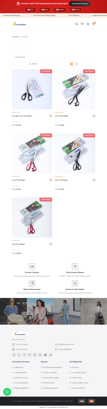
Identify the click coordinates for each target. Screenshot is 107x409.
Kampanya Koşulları (51, 388)
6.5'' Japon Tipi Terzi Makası (22, 116)
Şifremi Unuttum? (78, 388)
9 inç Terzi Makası (61, 180)
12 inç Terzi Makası (61, 116)
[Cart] (93, 24)
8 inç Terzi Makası (18, 244)
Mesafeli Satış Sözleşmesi (53, 367)
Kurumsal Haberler (22, 383)
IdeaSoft (42, 407)
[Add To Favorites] (50, 116)
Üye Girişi (75, 367)
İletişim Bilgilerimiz (21, 388)
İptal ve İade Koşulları (51, 377)
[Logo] (20, 24)
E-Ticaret (48, 407)
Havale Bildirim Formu (80, 383)
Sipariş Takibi (77, 377)
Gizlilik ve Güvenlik (50, 372)
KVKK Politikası (49, 383)
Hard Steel (24, 37)
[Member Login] (88, 24)
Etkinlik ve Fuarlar (21, 377)
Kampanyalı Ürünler (80, 3)
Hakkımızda (19, 367)
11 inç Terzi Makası (18, 180)
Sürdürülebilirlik (20, 372)
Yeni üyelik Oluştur (79, 372)
